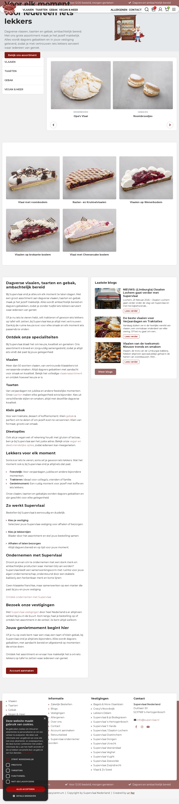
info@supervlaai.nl (148, 725)
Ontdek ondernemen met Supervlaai (28, 602)
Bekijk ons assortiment (22, 60)
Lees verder (131, 316)
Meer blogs (105, 377)
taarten (17, 400)
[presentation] (53, 130)
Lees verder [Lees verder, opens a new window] (27, 753)
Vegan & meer (14, 94)
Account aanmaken (22, 676)
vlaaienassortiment (71, 378)
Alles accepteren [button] (26, 789)
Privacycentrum (54, 798)
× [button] (45, 718)
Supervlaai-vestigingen (25, 617)
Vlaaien (10, 67)
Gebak (9, 85)
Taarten (11, 76)
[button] (25, 796)
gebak (70, 421)
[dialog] (25, 758)
